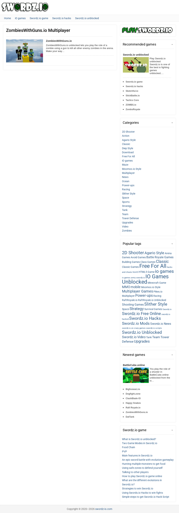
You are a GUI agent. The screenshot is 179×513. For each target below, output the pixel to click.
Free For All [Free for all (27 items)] (152, 266)
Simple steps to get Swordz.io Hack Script (145, 496)
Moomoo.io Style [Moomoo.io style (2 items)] (150, 287)
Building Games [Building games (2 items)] (131, 261)
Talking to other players (135, 472)
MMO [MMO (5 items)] (126, 287)
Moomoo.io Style (131, 168)
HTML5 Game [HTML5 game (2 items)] (146, 271)
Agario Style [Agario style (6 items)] (154, 253)
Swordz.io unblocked (136, 54)
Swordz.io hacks (134, 86)
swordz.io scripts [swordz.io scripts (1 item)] (154, 328)
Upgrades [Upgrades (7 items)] (142, 341)
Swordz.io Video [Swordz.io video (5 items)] (134, 337)
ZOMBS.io (131, 105)
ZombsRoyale (133, 109)
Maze (125, 164)
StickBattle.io (133, 95)
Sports (126, 201)
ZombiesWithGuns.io (59, 40)
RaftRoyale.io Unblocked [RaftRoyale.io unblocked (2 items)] (152, 300)
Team (125, 214)
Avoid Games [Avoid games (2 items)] (138, 257)
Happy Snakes (133, 403)
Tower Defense (130, 218)
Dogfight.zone (133, 394)
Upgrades (127, 222)
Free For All (128, 156)
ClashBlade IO (133, 398)
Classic (126, 144)
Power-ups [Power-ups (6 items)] (144, 295)
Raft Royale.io (133, 407)
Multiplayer (128, 172)
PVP (124, 451)
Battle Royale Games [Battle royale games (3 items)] (159, 257)
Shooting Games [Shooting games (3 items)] (133, 304)
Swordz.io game (134, 81)
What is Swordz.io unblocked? (139, 439)
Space (125, 197)
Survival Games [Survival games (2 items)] (153, 309)
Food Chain (128, 447)
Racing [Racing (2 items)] (157, 295)
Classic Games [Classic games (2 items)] (130, 266)
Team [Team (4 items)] (156, 337)
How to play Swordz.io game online (142, 476)
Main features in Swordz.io (137, 455)
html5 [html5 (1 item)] (135, 272)
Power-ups (128, 185)
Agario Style (129, 140)
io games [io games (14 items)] (164, 271)
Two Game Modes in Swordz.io (139, 443)
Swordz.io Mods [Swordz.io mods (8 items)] (136, 323)
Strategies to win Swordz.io (137, 488)
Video (125, 226)
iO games (127, 160)
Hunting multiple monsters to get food (143, 463)
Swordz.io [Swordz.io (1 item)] (167, 309)
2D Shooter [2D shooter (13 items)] (133, 252)
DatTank (130, 417)
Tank (125, 210)
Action (125, 135)
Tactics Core (132, 100)
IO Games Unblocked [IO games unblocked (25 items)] (145, 279)
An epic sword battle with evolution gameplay (148, 459)
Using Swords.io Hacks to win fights (142, 492)
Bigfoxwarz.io (133, 389)
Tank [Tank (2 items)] (149, 337)
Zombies (127, 230)
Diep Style (127, 148)
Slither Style (128, 193)
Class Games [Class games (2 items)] (147, 261)
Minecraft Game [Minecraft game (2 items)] (157, 282)
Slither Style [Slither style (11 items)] (155, 304)
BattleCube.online (134, 365)
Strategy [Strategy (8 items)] (137, 308)
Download (128, 152)
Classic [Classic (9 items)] (162, 261)
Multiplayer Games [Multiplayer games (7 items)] (137, 291)
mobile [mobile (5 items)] (136, 287)
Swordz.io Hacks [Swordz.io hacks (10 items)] (145, 318)
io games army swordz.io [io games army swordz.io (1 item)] (133, 277)
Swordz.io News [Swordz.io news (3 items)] (160, 323)
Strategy (127, 205)
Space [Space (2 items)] (125, 309)
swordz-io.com (103, 508)
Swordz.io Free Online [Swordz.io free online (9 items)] (141, 313)
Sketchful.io (132, 91)
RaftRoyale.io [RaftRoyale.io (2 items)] (129, 300)
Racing (126, 189)
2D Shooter (128, 131)
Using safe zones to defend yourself (142, 467)
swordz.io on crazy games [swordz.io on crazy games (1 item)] (134, 328)
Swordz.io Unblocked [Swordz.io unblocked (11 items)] (142, 332)
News (125, 177)
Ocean (125, 181)
